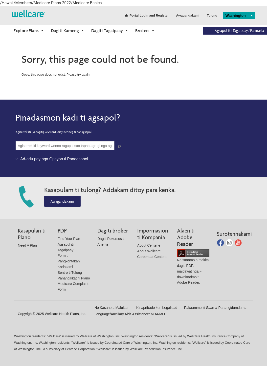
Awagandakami (187, 15)
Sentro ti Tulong (70, 273)
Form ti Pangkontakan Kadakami (69, 261)
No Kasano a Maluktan (112, 308)
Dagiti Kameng (65, 30)
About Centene (148, 245)
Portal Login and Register (147, 15)
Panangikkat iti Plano (74, 278)
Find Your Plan (69, 239)
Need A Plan (27, 245)
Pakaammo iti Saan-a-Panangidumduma (215, 308)
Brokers (142, 30)
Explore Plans (26, 30)
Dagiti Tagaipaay (107, 30)
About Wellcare (149, 251)
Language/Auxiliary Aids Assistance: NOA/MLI (129, 314)
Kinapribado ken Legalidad (156, 308)
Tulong (212, 15)
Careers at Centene (152, 257)
